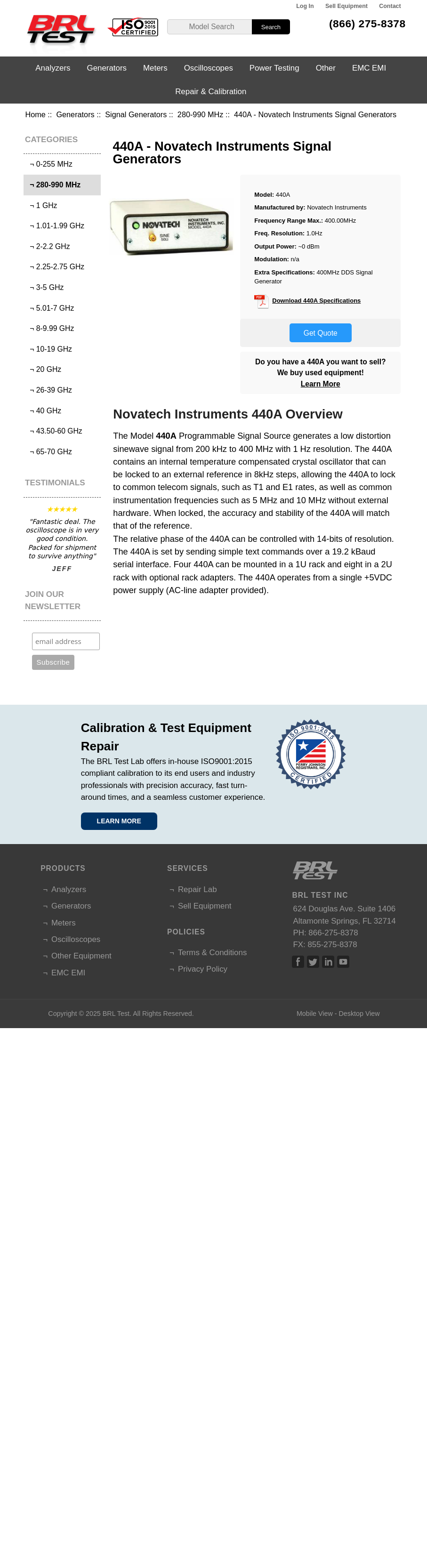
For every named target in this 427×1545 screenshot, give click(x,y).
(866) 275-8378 (367, 23)
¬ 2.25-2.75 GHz (55, 267)
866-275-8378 (333, 932)
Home (35, 114)
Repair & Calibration (210, 91)
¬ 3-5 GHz (45, 287)
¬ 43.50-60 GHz (54, 431)
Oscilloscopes (208, 68)
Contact (390, 6)
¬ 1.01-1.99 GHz (55, 226)
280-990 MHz (200, 114)
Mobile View (315, 1013)
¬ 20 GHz (44, 369)
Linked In (328, 962)
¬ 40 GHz (44, 411)
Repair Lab (197, 889)
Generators (75, 114)
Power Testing (274, 68)
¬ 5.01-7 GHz (50, 308)
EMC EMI (369, 68)
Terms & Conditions (212, 952)
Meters (155, 68)
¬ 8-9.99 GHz (50, 328)
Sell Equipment (346, 6)
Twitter (313, 962)
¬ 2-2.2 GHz (48, 246)
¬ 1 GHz (41, 205)
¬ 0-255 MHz (49, 164)
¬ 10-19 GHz (49, 349)
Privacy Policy (202, 969)
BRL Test (116, 1013)
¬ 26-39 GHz (49, 390)
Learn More (320, 384)
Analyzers (52, 68)
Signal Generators (136, 114)
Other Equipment (81, 955)
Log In (305, 6)
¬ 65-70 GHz (49, 452)
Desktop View (358, 1013)
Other (326, 68)
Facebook (298, 962)
